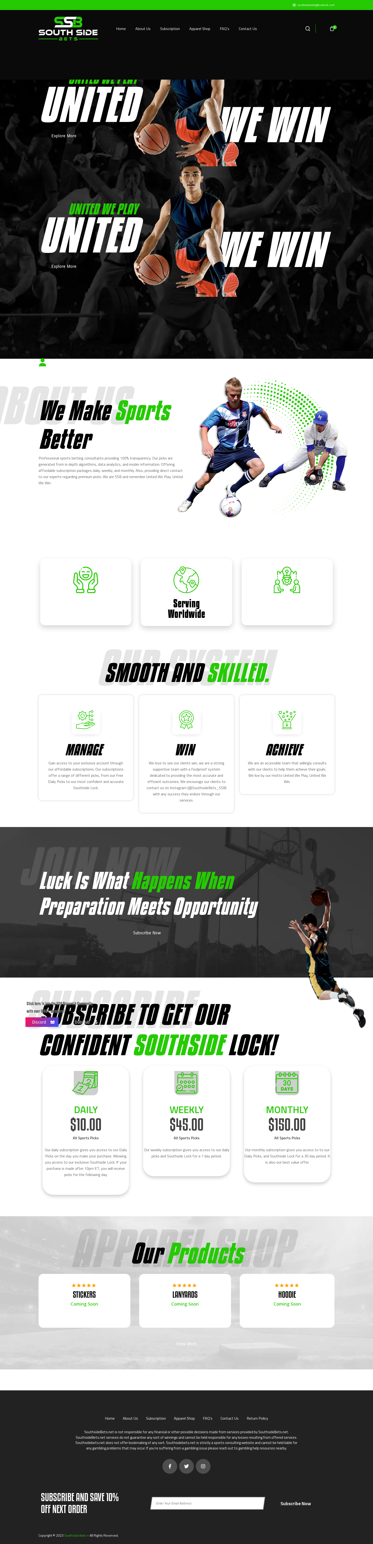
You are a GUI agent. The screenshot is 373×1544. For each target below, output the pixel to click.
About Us (130, 1416)
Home (110, 1416)
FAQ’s (207, 1416)
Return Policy (257, 1416)
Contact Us (230, 1416)
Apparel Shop (184, 1416)
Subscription (156, 1416)
